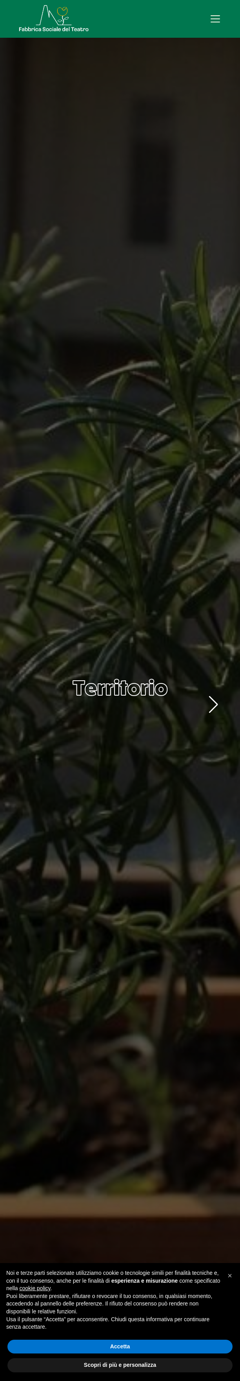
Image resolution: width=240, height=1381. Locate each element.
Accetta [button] (120, 1346)
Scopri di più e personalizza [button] (120, 1365)
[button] (213, 704)
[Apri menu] (215, 19)
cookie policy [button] (34, 1288)
